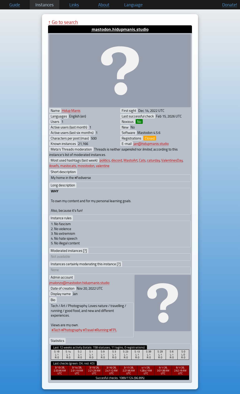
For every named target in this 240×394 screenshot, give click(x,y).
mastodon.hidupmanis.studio (120, 29)
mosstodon (86, 165)
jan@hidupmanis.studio (151, 143)
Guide (14, 5)
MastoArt (131, 160)
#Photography (71, 329)
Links (74, 5)
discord (116, 160)
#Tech (56, 329)
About (103, 5)
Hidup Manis (71, 110)
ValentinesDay (172, 160)
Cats (142, 160)
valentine (102, 165)
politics (105, 160)
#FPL (113, 329)
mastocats (68, 165)
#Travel (88, 329)
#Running (101, 329)
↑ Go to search (63, 22)
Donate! (229, 5)
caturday (153, 160)
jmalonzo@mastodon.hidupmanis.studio (79, 282)
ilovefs (54, 165)
